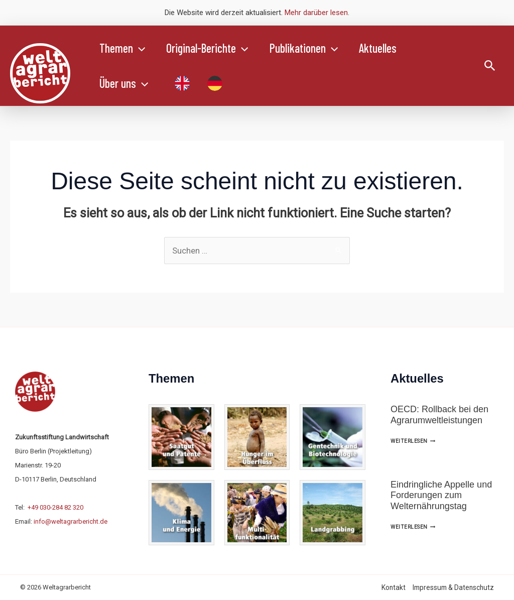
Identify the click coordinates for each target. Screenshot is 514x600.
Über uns (125, 83)
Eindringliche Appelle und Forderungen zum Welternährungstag (441, 495)
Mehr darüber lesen (316, 12)
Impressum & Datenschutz (453, 587)
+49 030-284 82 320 (55, 507)
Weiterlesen (413, 441)
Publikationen (311, 48)
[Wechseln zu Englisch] (181, 83)
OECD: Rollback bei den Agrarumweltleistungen (439, 414)
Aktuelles (388, 48)
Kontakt (393, 587)
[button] (141, 48)
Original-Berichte (211, 48)
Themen (124, 48)
